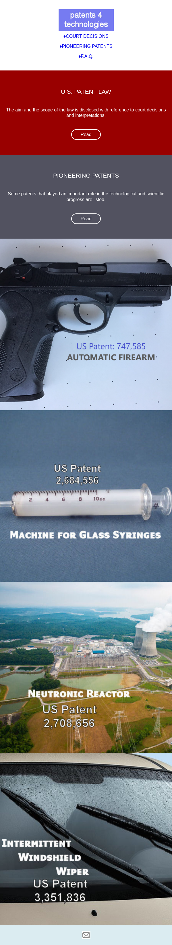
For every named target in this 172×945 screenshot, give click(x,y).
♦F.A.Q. (86, 56)
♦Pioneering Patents (85, 46)
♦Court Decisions (86, 36)
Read (85, 134)
